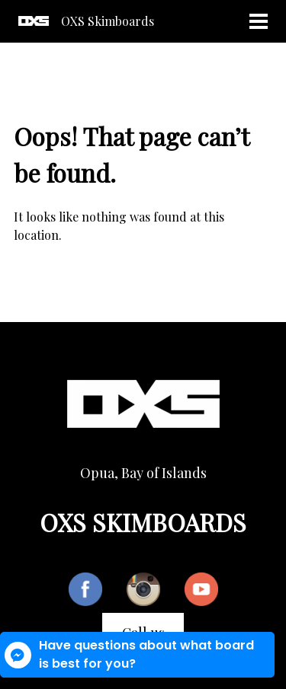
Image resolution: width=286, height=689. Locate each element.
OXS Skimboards (107, 21)
